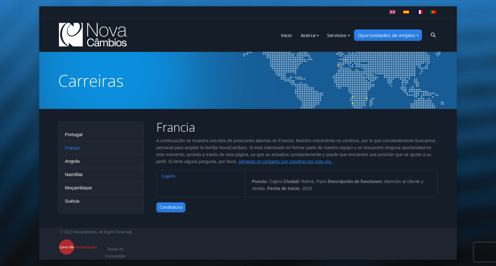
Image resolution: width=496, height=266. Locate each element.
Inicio (286, 35)
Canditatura (170, 207)
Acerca (308, 35)
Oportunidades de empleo (386, 35)
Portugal (74, 134)
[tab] (201, 176)
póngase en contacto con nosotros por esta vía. (285, 161)
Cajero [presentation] (168, 176)
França (72, 147)
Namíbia (74, 174)
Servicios (336, 35)
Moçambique (78, 187)
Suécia (72, 201)
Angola (72, 161)
